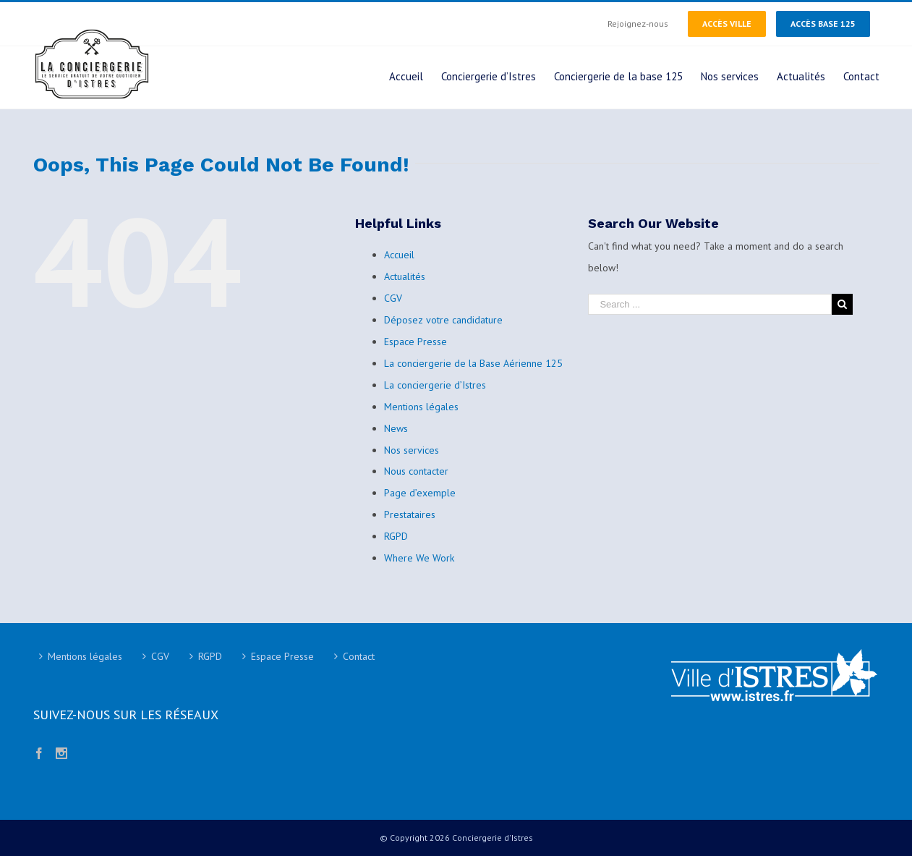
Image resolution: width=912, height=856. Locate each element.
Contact (359, 656)
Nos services (411, 450)
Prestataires (409, 514)
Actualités (404, 276)
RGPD (396, 536)
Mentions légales (421, 406)
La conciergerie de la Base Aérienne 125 (473, 363)
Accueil (399, 254)
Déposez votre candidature (443, 319)
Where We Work (419, 557)
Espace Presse (415, 341)
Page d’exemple (420, 492)
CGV (393, 298)
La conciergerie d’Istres (435, 384)
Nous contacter (416, 471)
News (396, 428)
